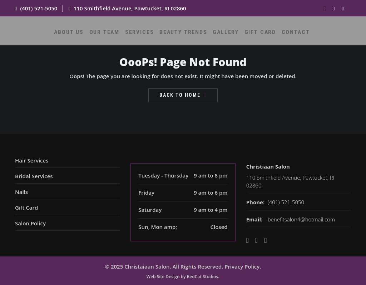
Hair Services (31, 160)
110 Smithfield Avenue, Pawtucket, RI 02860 (130, 8)
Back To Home (180, 95)
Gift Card (255, 34)
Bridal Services (34, 176)
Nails (21, 191)
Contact (287, 34)
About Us (79, 34)
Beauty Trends (185, 34)
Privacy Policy (241, 266)
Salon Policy (30, 223)
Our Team (112, 34)
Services (145, 34)
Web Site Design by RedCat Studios (182, 277)
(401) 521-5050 (38, 8)
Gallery (224, 34)
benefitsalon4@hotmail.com (301, 219)
